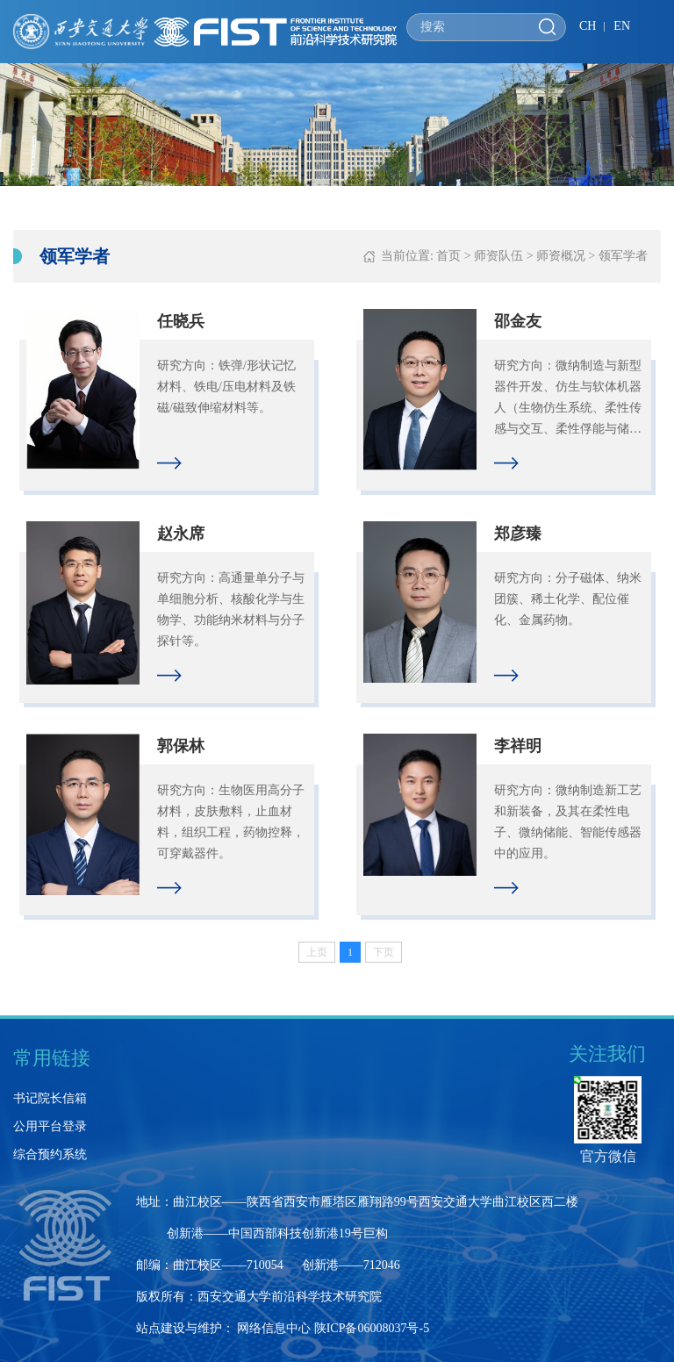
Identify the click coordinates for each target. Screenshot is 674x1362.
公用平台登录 (50, 1126)
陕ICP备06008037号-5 (371, 1328)
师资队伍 (498, 255)
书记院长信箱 (50, 1098)
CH (587, 25)
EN (621, 25)
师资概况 (560, 255)
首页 (448, 255)
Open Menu (652, 29)
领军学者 (623, 255)
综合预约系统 (50, 1154)
